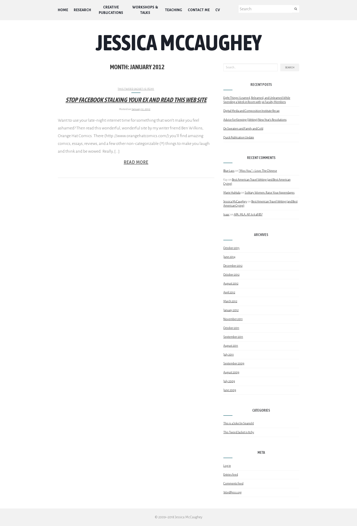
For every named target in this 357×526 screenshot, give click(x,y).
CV (217, 10)
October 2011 (231, 328)
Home (63, 10)
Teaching (173, 10)
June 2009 (229, 390)
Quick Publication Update (238, 137)
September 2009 (233, 363)
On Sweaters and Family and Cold (243, 128)
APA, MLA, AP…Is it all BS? (248, 214)
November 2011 (233, 319)
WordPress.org (232, 492)
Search (289, 67)
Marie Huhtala (231, 192)
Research (82, 10)
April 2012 (229, 292)
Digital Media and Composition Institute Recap (251, 111)
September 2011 (233, 337)
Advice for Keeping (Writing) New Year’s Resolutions (255, 119)
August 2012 (230, 283)
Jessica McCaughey (179, 42)
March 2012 (230, 301)
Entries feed (230, 474)
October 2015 (231, 248)
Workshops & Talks (145, 10)
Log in (227, 465)
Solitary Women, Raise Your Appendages (270, 192)
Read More (136, 162)
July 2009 (229, 381)
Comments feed (233, 483)
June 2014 (229, 257)
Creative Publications (111, 10)
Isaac (226, 214)
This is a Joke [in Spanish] (238, 423)
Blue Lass (229, 170)
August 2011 (230, 345)
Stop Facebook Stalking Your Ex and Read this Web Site (136, 99)
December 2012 (232, 265)
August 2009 (231, 372)
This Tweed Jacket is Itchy (136, 88)
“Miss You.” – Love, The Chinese (258, 170)
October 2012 (231, 274)
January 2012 (231, 310)
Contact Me (199, 10)
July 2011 (228, 354)
